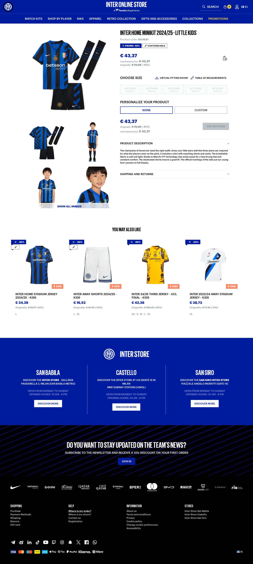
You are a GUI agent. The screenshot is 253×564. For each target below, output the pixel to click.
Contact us (74, 517)
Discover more (48, 403)
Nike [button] (80, 18)
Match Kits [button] (33, 18)
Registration (75, 521)
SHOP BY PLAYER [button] (60, 18)
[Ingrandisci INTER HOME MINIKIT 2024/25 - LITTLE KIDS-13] (47, 142)
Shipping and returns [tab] (136, 174)
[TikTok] (37, 542)
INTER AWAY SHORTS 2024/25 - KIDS (95, 295)
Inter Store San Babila (197, 511)
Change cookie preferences (142, 524)
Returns (14, 521)
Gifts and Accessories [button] (159, 18)
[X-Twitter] (78, 542)
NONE (146, 110)
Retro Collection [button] (121, 18)
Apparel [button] (95, 18)
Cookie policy (134, 521)
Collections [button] (192, 18)
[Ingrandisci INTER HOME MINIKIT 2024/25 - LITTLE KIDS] (69, 74)
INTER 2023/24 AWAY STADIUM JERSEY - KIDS (211, 295)
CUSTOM (201, 110)
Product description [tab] (136, 143)
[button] (244, 7)
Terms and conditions (138, 514)
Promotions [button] (218, 18)
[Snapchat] (70, 542)
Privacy (130, 517)
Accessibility (133, 528)
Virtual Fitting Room (174, 77)
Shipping (15, 517)
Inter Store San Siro (196, 517)
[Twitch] (54, 542)
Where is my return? (79, 514)
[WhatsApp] (94, 542)
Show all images (69, 206)
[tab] (146, 110)
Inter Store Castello (196, 514)
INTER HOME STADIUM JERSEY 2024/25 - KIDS (36, 295)
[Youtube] (45, 542)
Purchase (15, 511)
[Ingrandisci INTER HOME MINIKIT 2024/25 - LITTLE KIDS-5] (92, 187)
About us (131, 511)
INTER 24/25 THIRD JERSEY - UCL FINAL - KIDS (154, 295)
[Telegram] (13, 542)
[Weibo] (21, 542)
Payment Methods (20, 514)
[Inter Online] (8, 7)
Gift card (15, 524)
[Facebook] (86, 542)
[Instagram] (62, 542)
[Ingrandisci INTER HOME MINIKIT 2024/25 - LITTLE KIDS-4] (47, 187)
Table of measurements (210, 77)
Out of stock (216, 126)
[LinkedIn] (29, 542)
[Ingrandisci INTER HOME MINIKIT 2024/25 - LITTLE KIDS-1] (92, 142)
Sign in (126, 461)
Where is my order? (79, 511)
